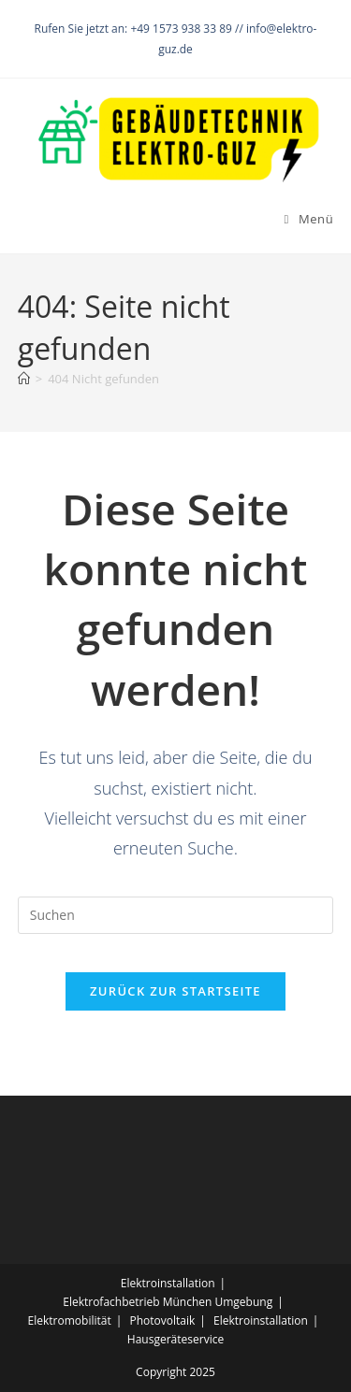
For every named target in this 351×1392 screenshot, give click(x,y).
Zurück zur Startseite (175, 991)
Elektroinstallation (168, 1283)
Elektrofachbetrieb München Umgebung (167, 1302)
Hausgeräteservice (175, 1339)
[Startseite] (24, 378)
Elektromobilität (69, 1320)
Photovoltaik (162, 1320)
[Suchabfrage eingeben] (176, 915)
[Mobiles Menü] (309, 218)
